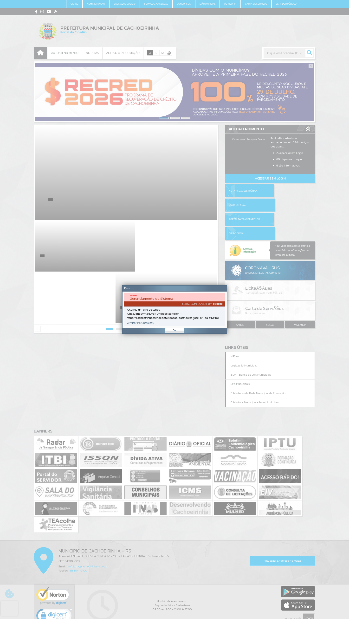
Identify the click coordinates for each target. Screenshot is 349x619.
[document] (175, 310)
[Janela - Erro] (174, 309)
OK (174, 330)
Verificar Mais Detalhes (140, 323)
